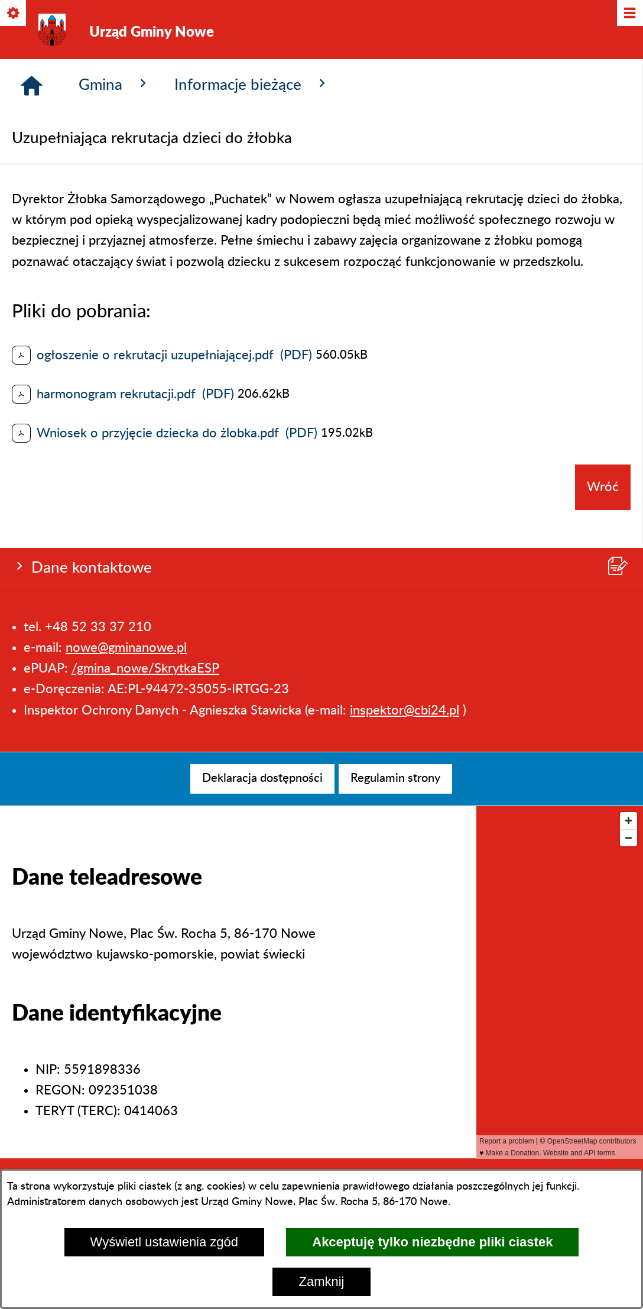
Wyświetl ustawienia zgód (164, 1242)
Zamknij (321, 1281)
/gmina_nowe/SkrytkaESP (145, 179)
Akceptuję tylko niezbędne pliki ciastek (432, 1242)
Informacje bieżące (252, 287)
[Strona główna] (31, 289)
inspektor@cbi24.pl (404, 221)
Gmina (115, 287)
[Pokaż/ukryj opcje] (14, 14)
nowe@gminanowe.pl (126, 158)
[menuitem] (262, 779)
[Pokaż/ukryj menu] (629, 14)
